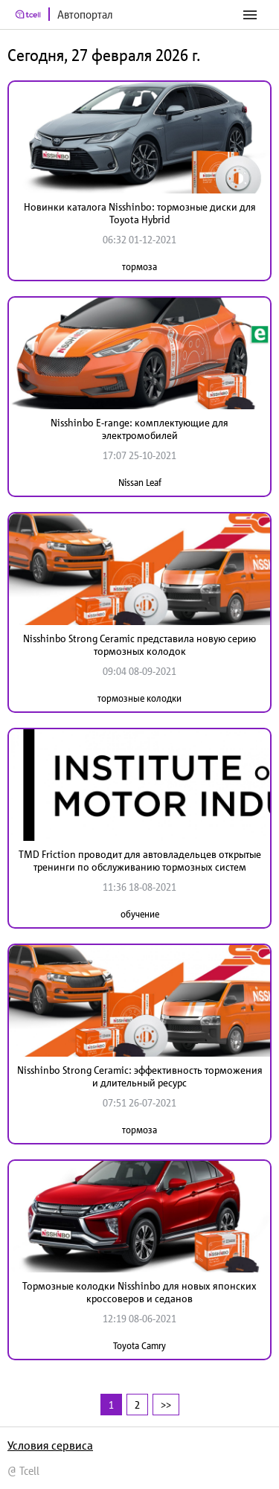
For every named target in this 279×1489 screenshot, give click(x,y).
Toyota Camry (139, 1345)
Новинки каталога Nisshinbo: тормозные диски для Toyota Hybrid (140, 213)
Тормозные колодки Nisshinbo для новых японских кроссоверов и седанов (139, 1292)
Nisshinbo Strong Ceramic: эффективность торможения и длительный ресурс (140, 1076)
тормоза (139, 266)
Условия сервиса (50, 1445)
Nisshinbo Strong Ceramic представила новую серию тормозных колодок (139, 645)
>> (166, 1404)
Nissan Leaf (139, 482)
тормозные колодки (139, 698)
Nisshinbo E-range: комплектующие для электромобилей (139, 429)
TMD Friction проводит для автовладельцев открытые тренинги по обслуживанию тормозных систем (140, 860)
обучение (140, 914)
